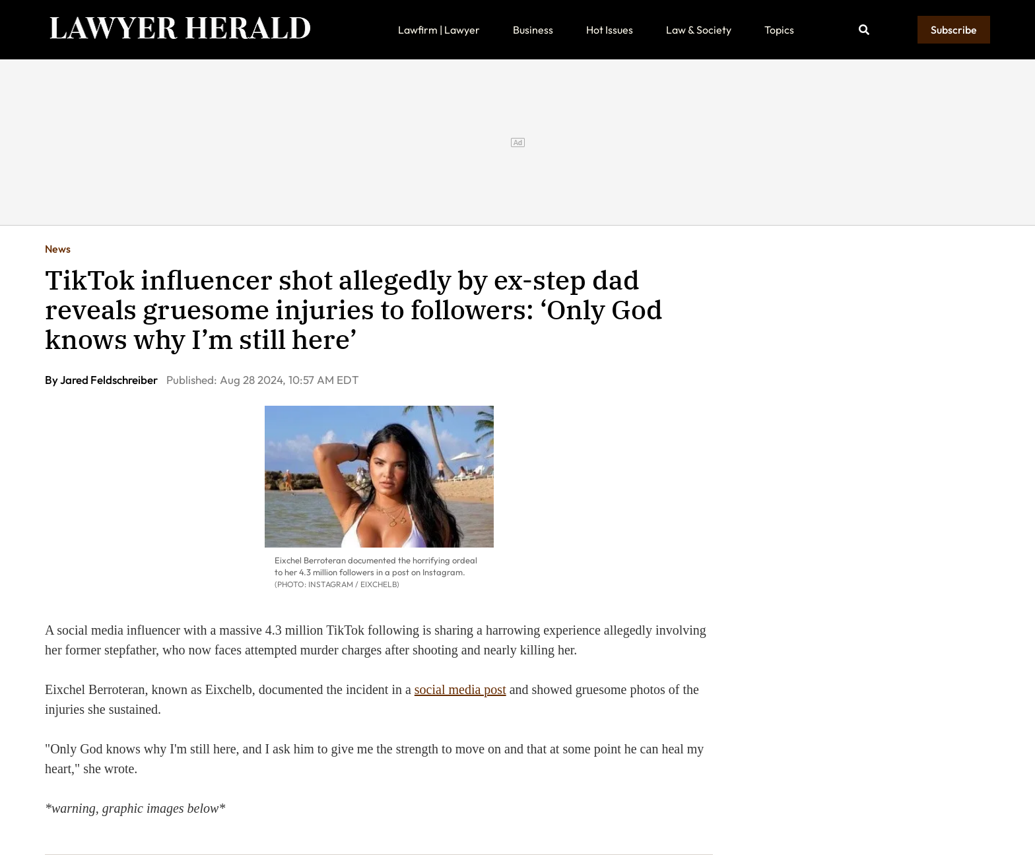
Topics (779, 29)
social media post (460, 689)
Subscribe (954, 29)
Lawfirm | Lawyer (439, 29)
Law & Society (698, 29)
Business (533, 29)
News (58, 248)
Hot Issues (609, 29)
